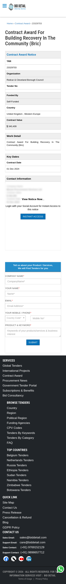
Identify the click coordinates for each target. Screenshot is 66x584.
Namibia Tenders (18, 480)
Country (12, 408)
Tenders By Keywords (21, 433)
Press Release (12, 512)
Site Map (8, 502)
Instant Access (33, 216)
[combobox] (15, 318)
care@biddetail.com (32, 542)
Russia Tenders (17, 465)
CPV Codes (14, 427)
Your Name (12, 288)
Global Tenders (12, 365)
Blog (5, 522)
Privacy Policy (42, 579)
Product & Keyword (18, 325)
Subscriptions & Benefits (18, 390)
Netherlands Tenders (20, 460)
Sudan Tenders (16, 475)
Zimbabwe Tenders (19, 485)
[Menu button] (5, 5)
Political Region (17, 418)
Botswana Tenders (19, 490)
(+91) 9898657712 (32, 552)
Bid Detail (50, 575)
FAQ (10, 442)
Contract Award (12, 375)
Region (11, 413)
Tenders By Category (20, 437)
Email (9, 300)
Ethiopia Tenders (17, 470)
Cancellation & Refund (17, 517)
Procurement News (15, 380)
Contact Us (10, 507)
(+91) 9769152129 (32, 547)
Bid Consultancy (13, 395)
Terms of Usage (25, 579)
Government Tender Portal (20, 385)
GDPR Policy (11, 527)
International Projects (16, 370)
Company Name (14, 276)
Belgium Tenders (17, 455)
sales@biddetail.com (33, 537)
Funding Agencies (18, 423)
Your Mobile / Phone (18, 313)
